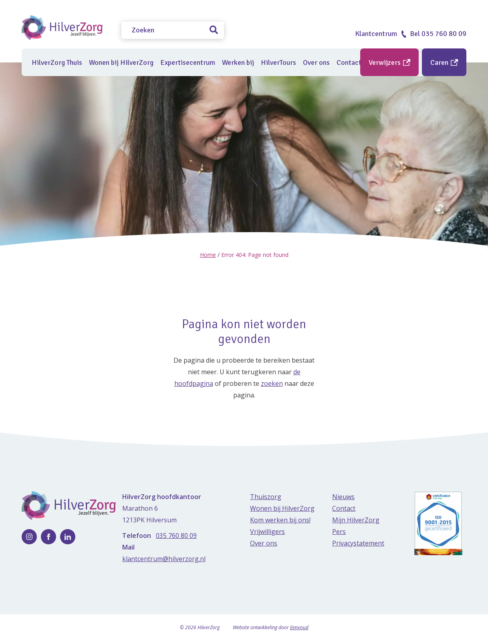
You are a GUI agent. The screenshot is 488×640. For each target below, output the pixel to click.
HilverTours (278, 62)
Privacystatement (358, 542)
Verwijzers (389, 62)
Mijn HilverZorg (355, 519)
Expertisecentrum (187, 62)
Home (208, 255)
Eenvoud (299, 627)
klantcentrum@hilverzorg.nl (164, 558)
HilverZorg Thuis (57, 62)
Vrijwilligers (267, 531)
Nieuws (343, 496)
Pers (339, 531)
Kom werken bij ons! (280, 519)
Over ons (316, 62)
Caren (444, 62)
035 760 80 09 (176, 535)
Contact (343, 508)
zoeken (272, 383)
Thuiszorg (265, 496)
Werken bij (238, 62)
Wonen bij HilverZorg (121, 62)
